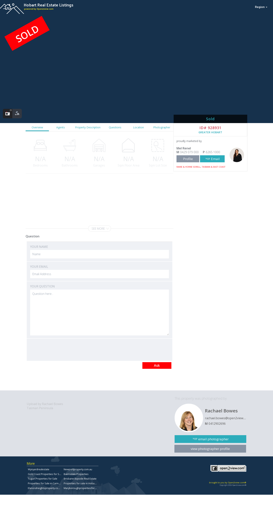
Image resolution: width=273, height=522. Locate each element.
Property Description (87, 127)
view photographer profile (210, 449)
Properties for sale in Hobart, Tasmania (86, 483)
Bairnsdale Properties (76, 474)
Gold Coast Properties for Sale (45, 474)
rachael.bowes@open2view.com (225, 418)
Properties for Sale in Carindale (46, 483)
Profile (188, 159)
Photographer (161, 127)
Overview (37, 127)
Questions (115, 127)
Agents (60, 127)
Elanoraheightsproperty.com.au (46, 488)
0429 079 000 (189, 152)
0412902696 (217, 424)
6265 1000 (213, 152)
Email (215, 159)
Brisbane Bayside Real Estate (80, 478)
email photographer (213, 439)
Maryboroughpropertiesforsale (81, 488)
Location (138, 127)
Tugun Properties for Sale (42, 478)
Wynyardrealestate (38, 469)
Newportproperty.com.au (78, 469)
